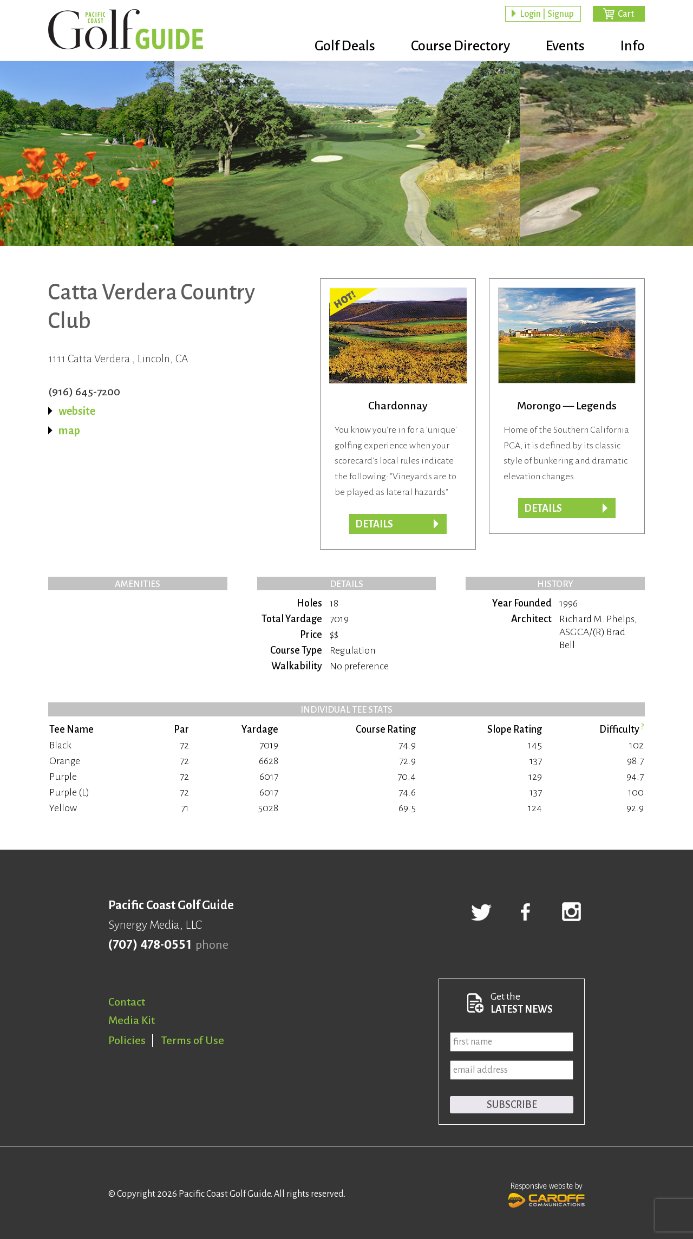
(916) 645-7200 (84, 391)
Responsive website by (546, 1193)
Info (632, 46)
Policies (127, 1040)
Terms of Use (192, 1040)
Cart (626, 14)
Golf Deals (345, 46)
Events (565, 46)
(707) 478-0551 (149, 945)
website (76, 411)
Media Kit (131, 1020)
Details (543, 508)
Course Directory (460, 46)
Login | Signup (547, 14)
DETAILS (374, 524)
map (69, 430)
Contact (126, 1002)
